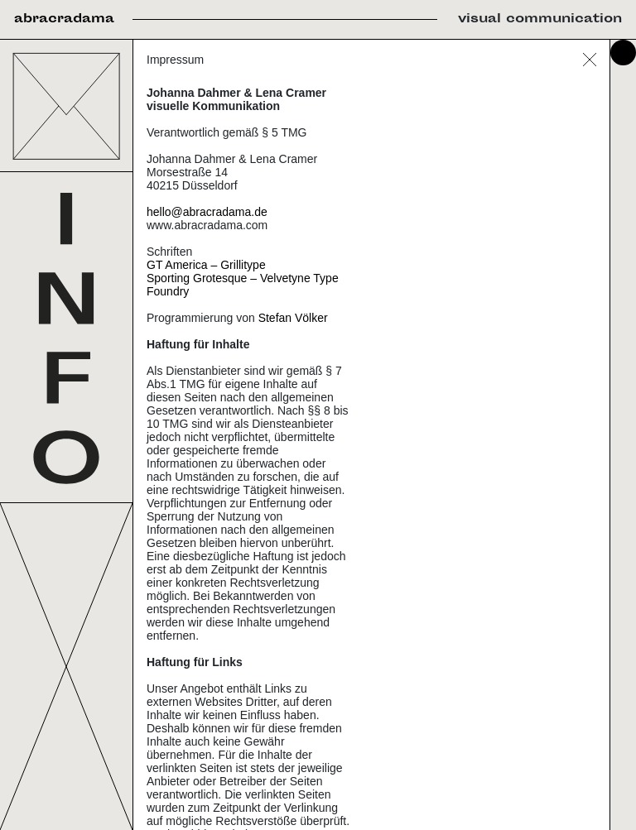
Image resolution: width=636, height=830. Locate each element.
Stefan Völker (293, 317)
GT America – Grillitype (206, 264)
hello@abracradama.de (207, 211)
